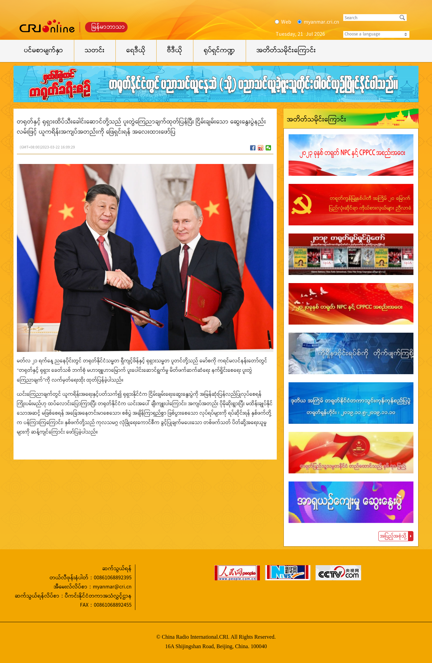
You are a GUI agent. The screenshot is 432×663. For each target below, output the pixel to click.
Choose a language (376, 34)
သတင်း (95, 51)
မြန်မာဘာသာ (108, 27)
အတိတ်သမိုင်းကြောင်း (286, 51)
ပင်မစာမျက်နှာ (43, 51)
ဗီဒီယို (174, 51)
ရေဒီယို (135, 51)
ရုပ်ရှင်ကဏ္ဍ (219, 51)
